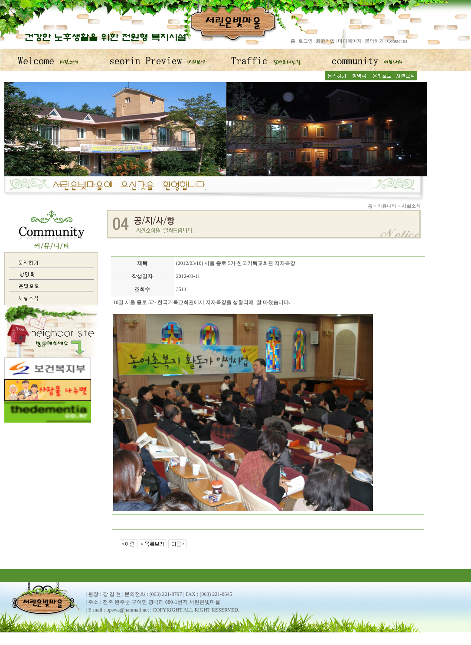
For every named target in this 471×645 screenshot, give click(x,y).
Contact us (397, 40)
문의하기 (374, 40)
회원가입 (325, 40)
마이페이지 (350, 40)
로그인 (305, 40)
